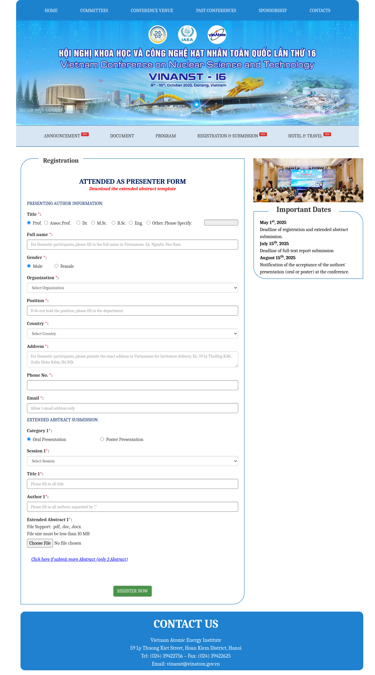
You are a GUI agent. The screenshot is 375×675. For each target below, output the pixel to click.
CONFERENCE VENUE (152, 10)
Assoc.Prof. (57, 223)
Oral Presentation (46, 439)
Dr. (82, 223)
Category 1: (39, 430)
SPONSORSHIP (273, 10)
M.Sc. (99, 223)
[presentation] (71, 574)
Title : (34, 214)
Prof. (34, 223)
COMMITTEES (94, 10)
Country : (37, 323)
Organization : (43, 277)
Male (34, 266)
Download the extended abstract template (132, 188)
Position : (38, 300)
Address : (37, 346)
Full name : (39, 234)
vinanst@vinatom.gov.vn (193, 664)
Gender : (37, 257)
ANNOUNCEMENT (66, 136)
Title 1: (35, 474)
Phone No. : (39, 375)
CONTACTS (320, 10)
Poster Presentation (121, 439)
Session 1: (38, 451)
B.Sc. (119, 223)
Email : (35, 398)
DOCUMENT (122, 136)
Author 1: (38, 496)
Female (63, 266)
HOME (51, 10)
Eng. (136, 223)
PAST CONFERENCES (216, 10)
